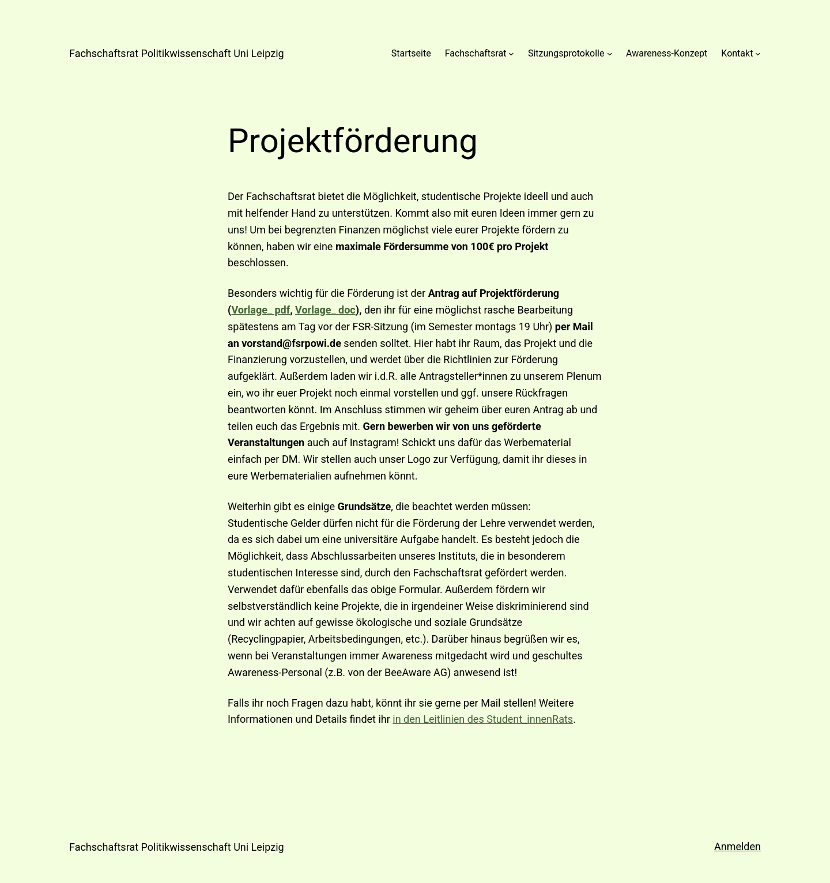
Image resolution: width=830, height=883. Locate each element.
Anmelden (737, 846)
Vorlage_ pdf (260, 310)
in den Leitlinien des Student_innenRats (483, 719)
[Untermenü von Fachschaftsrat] (511, 53)
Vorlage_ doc (325, 310)
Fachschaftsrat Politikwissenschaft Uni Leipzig (176, 53)
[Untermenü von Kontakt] (758, 53)
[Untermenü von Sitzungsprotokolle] (610, 53)
